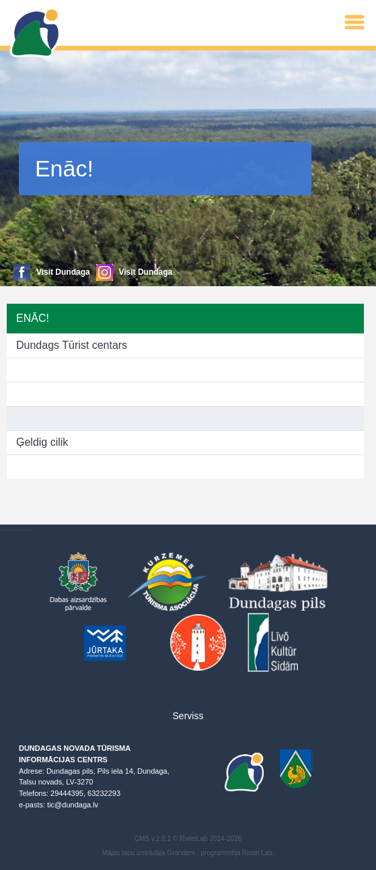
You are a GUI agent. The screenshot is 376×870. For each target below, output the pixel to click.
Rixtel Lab (257, 853)
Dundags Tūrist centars (71, 345)
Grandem (181, 853)
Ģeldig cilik (42, 442)
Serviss (188, 715)
